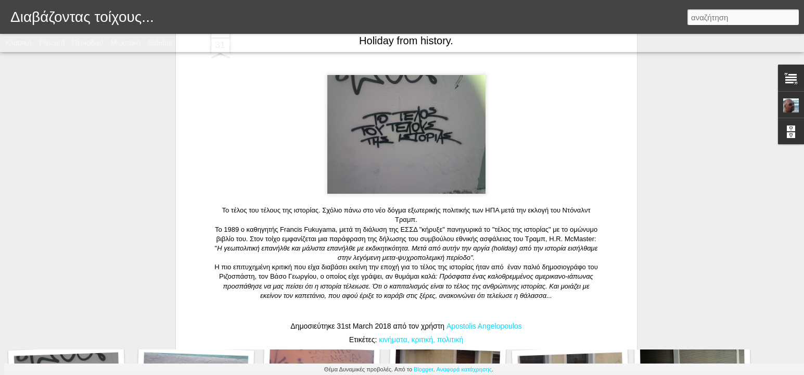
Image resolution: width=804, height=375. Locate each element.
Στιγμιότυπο (201, 43)
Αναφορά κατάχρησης (464, 369)
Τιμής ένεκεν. (192, 322)
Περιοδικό (88, 43)
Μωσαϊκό (126, 43)
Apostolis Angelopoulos (484, 135)
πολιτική (450, 148)
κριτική (422, 148)
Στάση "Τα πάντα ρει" (444, 326)
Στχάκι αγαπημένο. (70, 326)
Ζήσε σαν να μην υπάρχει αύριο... (574, 322)
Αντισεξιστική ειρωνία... (321, 321)
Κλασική (18, 43)
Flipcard (52, 43)
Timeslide (242, 43)
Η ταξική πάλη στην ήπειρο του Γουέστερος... (720, 320)
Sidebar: (161, 43)
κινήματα (393, 148)
